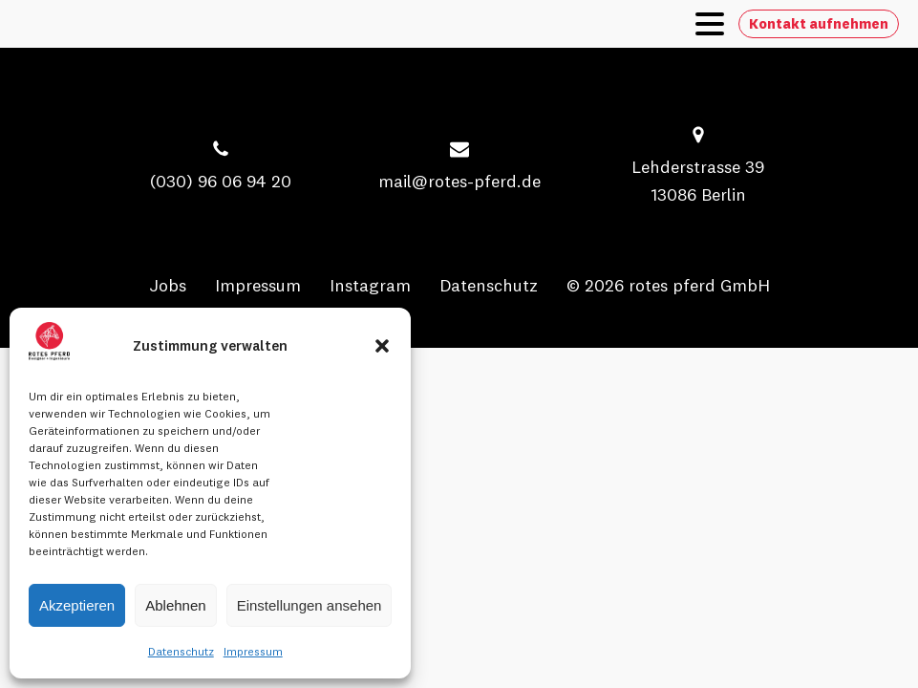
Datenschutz (181, 651)
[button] (382, 345)
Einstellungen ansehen (309, 605)
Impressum (253, 651)
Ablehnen (175, 605)
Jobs (167, 285)
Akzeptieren (77, 605)
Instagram (370, 285)
